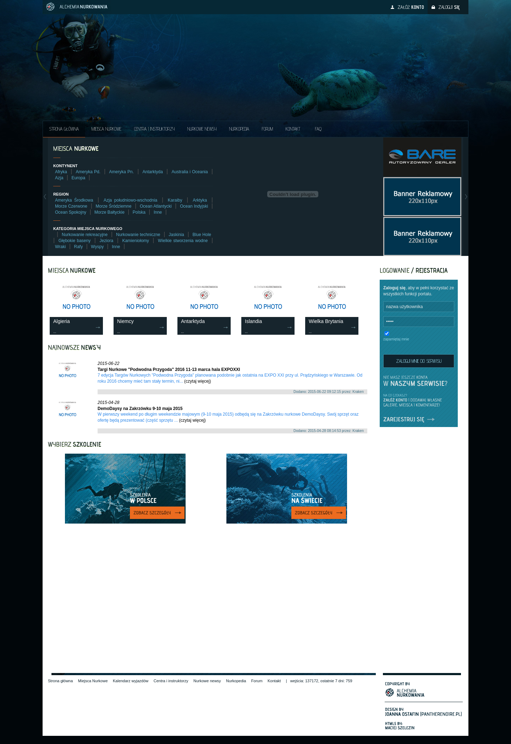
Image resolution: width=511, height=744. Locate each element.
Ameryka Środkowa (74, 200)
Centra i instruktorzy (154, 129)
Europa (78, 177)
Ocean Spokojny (70, 212)
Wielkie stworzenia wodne (183, 240)
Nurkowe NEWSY (201, 129)
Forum (267, 129)
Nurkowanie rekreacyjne (85, 234)
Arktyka (200, 200)
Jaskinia (176, 234)
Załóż (410, 7)
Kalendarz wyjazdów (130, 681)
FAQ (318, 129)
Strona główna (64, 129)
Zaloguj (449, 7)
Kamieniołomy (135, 240)
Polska (139, 212)
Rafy (78, 246)
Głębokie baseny (75, 240)
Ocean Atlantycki (156, 206)
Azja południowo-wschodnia (130, 200)
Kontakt (293, 129)
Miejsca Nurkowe (106, 129)
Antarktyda (153, 171)
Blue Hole (202, 234)
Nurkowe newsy (207, 681)
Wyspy (97, 246)
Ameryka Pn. (121, 171)
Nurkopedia (239, 129)
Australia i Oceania (189, 171)
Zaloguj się (394, 287)
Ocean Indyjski (194, 206)
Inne (158, 212)
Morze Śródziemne (114, 206)
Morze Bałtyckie (109, 212)
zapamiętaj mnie (396, 339)
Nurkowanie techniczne (138, 234)
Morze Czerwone (71, 206)
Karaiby (175, 200)
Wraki (60, 246)
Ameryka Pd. (88, 171)
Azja (59, 177)
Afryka (61, 171)
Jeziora (106, 240)
